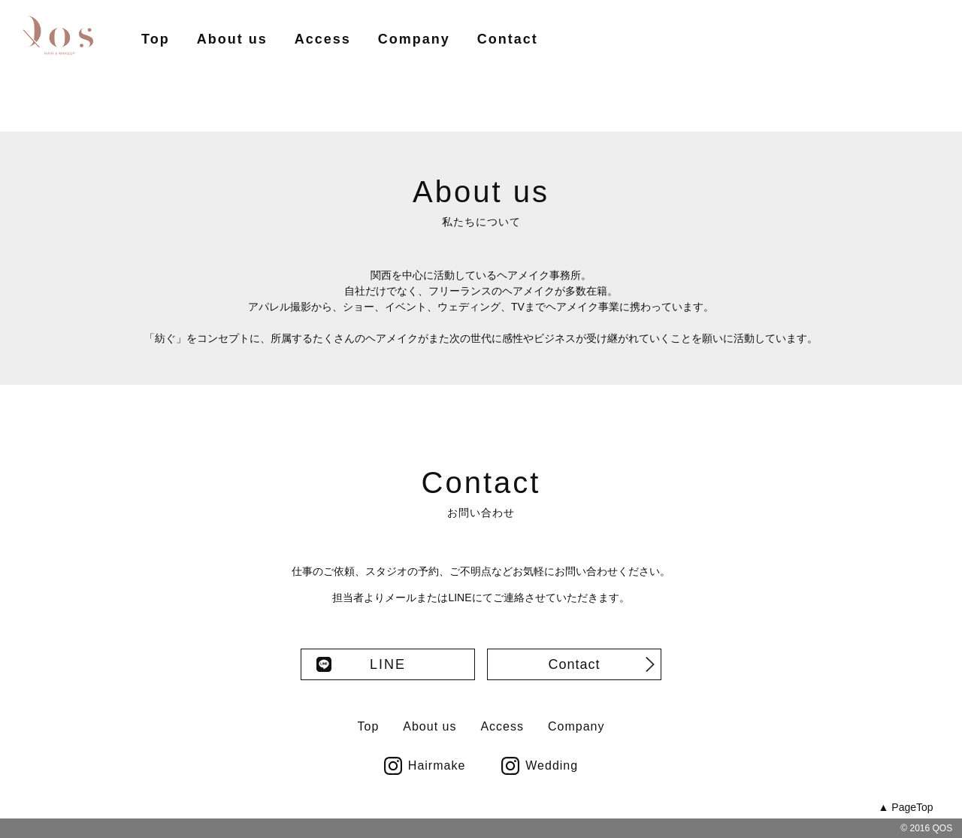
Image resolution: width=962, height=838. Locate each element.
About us (232, 39)
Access (323, 39)
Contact (507, 39)
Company (414, 39)
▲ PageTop (906, 807)
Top (155, 39)
